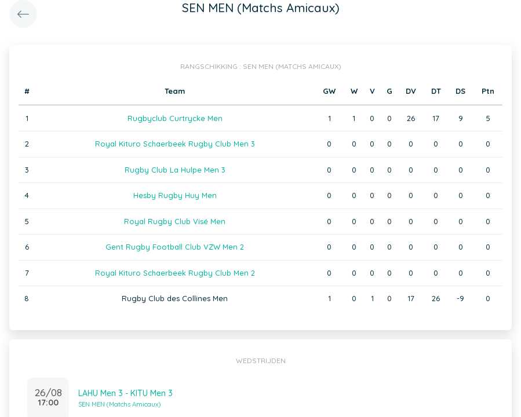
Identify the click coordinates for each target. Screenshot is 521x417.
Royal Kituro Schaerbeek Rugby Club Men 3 (175, 143)
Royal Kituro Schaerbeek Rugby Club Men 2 (175, 272)
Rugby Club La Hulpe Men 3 (175, 169)
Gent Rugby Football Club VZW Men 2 (174, 246)
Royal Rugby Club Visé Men (174, 221)
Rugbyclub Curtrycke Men (175, 118)
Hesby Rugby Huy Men (175, 195)
